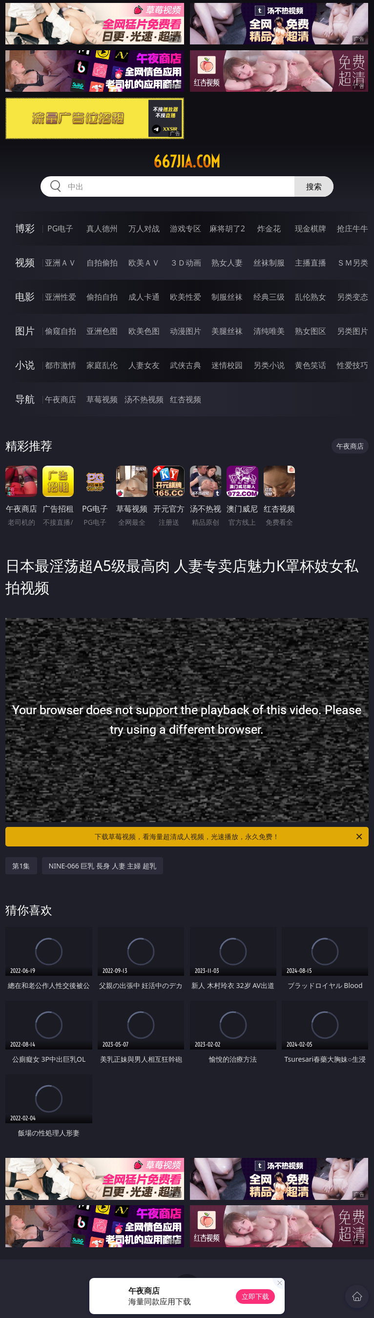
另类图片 (352, 331)
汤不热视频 (144, 399)
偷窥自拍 (60, 331)
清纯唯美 (269, 331)
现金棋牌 (310, 228)
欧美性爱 (185, 296)
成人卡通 (144, 296)
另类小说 (269, 365)
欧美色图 (144, 331)
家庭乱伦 (102, 365)
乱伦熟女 (310, 296)
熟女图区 (310, 331)
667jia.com (186, 161)
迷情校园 (227, 365)
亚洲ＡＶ (60, 262)
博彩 (25, 228)
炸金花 (269, 228)
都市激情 (60, 365)
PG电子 (60, 228)
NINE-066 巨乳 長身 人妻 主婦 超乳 (103, 865)
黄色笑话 (310, 365)
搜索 (314, 186)
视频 (25, 262)
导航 (25, 399)
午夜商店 (60, 399)
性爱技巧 (352, 365)
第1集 (21, 865)
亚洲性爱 (60, 296)
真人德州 (102, 228)
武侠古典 (185, 365)
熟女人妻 (227, 262)
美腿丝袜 (227, 331)
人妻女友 (144, 365)
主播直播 (310, 262)
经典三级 (269, 296)
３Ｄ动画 (185, 262)
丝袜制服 (269, 262)
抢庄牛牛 (352, 228)
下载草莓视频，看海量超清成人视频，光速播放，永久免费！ (229, 837)
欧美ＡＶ (144, 262)
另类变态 (352, 296)
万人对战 (144, 228)
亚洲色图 (102, 331)
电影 (25, 296)
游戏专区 (185, 228)
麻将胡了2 (227, 228)
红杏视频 (185, 399)
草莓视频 (102, 399)
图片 (25, 330)
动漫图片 (185, 331)
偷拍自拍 (102, 296)
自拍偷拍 (102, 262)
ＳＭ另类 (352, 262)
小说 (25, 364)
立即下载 (255, 1296)
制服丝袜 (227, 296)
